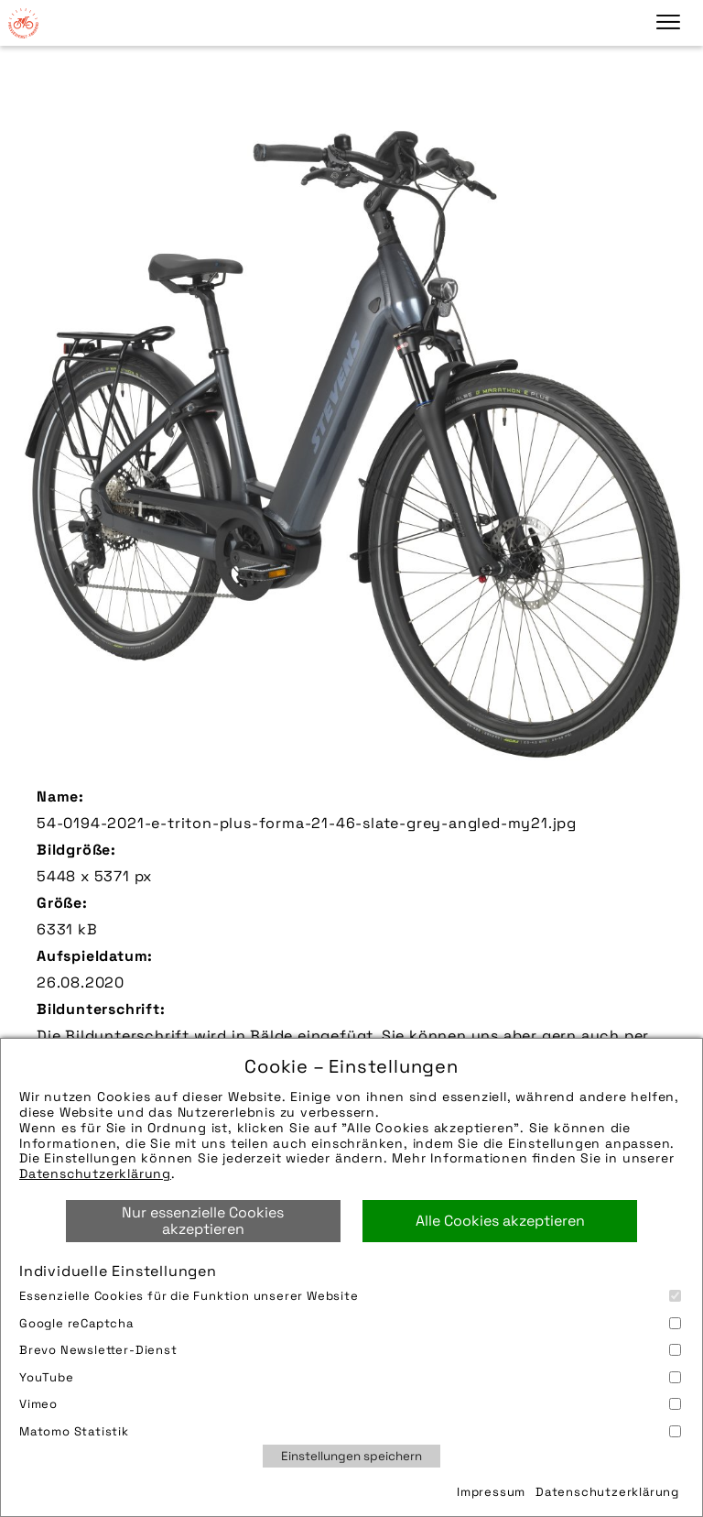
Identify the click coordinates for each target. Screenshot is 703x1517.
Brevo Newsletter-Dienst (350, 1350)
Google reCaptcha (350, 1323)
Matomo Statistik (350, 1431)
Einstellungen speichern (351, 1456)
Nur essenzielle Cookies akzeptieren (203, 1221)
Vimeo (350, 1404)
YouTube (350, 1377)
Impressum (491, 1492)
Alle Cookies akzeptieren (500, 1220)
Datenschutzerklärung (95, 1173)
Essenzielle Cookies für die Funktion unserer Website (350, 1296)
